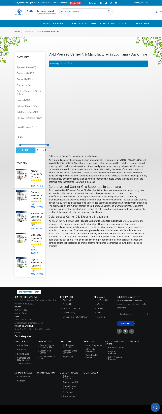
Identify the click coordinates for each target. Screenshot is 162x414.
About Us (67, 300)
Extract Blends (23, 377)
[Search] (109, 11)
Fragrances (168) (26, 85)
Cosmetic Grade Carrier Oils (70, 352)
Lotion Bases (23, 354)
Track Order (142, 24)
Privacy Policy (69, 313)
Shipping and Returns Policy (75, 317)
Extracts (21, 381)
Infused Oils (68, 357)
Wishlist (100, 304)
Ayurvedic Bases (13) (28, 67)
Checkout (101, 317)
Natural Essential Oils (47, 358)
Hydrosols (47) (25, 100)
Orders (100, 309)
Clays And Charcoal (112, 353)
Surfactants (68, 392)
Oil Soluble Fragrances (90, 351)
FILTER (25, 150)
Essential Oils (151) (27, 73)
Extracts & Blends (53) (28, 106)
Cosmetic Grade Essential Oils (47, 346)
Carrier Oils (28, 32)
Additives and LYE (71, 382)
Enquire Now (125, 12)
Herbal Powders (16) (27, 127)
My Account (102, 300)
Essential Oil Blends (45, 352)
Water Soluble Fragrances (91, 356)
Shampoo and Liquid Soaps (23, 359)
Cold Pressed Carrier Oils (69, 346)
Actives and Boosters (68, 377)
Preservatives (69, 397)
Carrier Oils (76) (25, 79)
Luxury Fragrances (93, 346)
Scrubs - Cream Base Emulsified (24, 365)
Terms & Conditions (71, 309)
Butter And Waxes (116, 348)
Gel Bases (21, 350)
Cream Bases (23, 346)
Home (46, 24)
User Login (142, 12)
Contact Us (125, 24)
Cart (99, 313)
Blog (93, 24)
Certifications (107, 24)
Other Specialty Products (115, 358)
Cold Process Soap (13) (29, 112)
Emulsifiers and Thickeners (70, 387)
